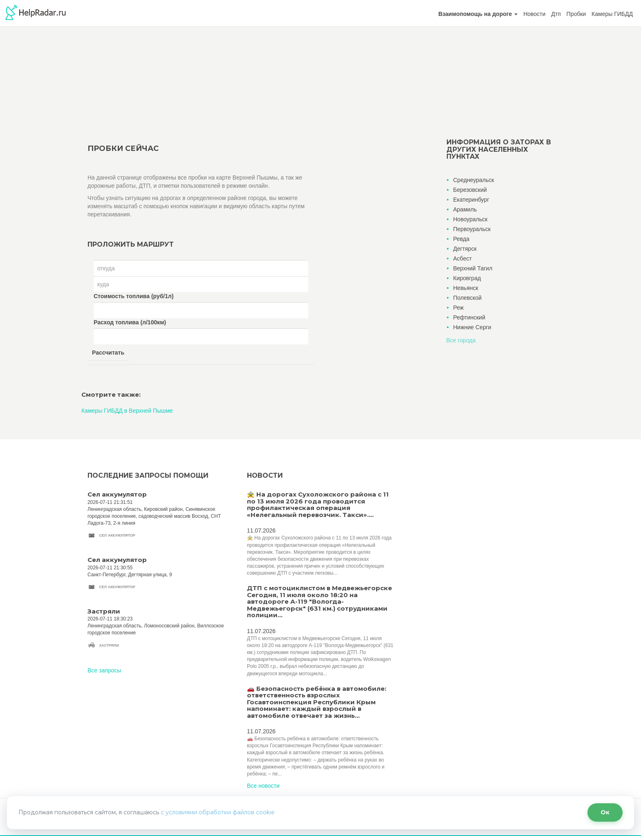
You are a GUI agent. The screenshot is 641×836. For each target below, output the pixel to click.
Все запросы (104, 670)
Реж (458, 307)
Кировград (467, 278)
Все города (461, 340)
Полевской (467, 297)
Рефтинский (469, 317)
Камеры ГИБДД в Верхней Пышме (127, 410)
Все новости (263, 785)
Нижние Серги (472, 327)
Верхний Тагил (473, 268)
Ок (605, 812)
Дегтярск (465, 248)
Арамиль (465, 209)
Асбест (462, 258)
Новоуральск (470, 219)
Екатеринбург (471, 199)
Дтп (555, 14)
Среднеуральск (473, 180)
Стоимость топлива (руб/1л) (134, 296)
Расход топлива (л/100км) (130, 322)
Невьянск (465, 288)
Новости (534, 14)
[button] (478, 14)
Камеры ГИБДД (612, 14)
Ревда (461, 239)
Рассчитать (108, 352)
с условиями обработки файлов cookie (218, 812)
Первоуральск (472, 229)
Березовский (470, 190)
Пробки (576, 14)
